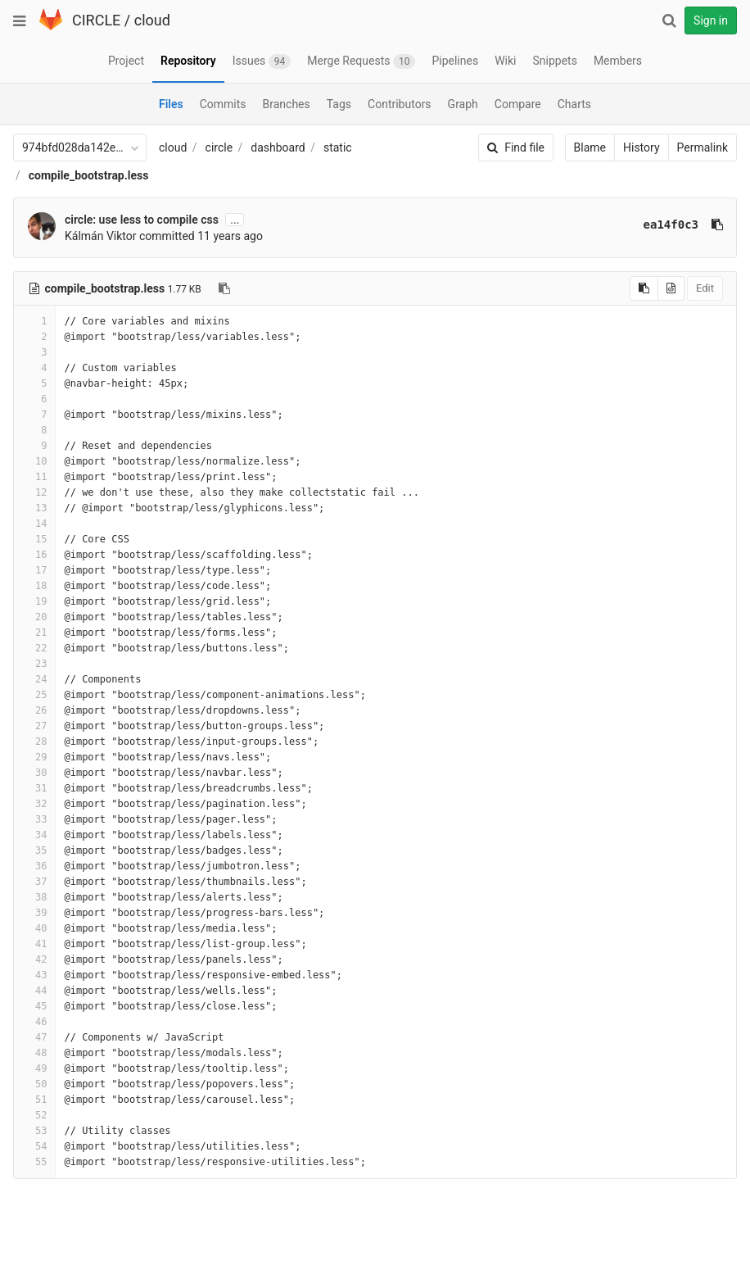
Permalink (702, 147)
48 (34, 1053)
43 (34, 975)
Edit (705, 288)
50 (34, 1084)
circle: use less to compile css (142, 219)
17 (34, 570)
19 (34, 601)
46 (34, 1021)
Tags (339, 104)
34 (34, 835)
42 (34, 959)
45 (34, 1006)
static (337, 147)
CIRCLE (96, 20)
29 (34, 757)
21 (34, 632)
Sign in (711, 20)
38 (34, 897)
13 (34, 508)
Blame (590, 147)
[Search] (669, 20)
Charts (574, 104)
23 (34, 663)
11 (34, 477)
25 (34, 695)
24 (34, 679)
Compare (518, 104)
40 (34, 928)
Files (171, 104)
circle (219, 147)
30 (34, 772)
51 (34, 1099)
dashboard (278, 147)
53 (34, 1130)
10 (34, 461)
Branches (286, 104)
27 (34, 726)
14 (34, 523)
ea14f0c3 (671, 224)
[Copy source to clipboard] (644, 288)
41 (34, 944)
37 (34, 881)
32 (34, 804)
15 (34, 539)
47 (34, 1037)
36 (34, 866)
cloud (152, 20)
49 (34, 1068)
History (641, 147)
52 (34, 1115)
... (234, 219)
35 (34, 850)
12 (34, 492)
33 (34, 819)
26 (34, 710)
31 (34, 788)
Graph (463, 104)
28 (34, 741)
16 (34, 554)
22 (34, 648)
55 (34, 1162)
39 (34, 913)
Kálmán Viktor (101, 236)
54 (34, 1146)
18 (34, 586)
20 (34, 617)
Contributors (399, 104)
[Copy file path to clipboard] (224, 288)
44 (34, 990)
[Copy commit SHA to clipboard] (717, 224)
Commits (223, 104)
